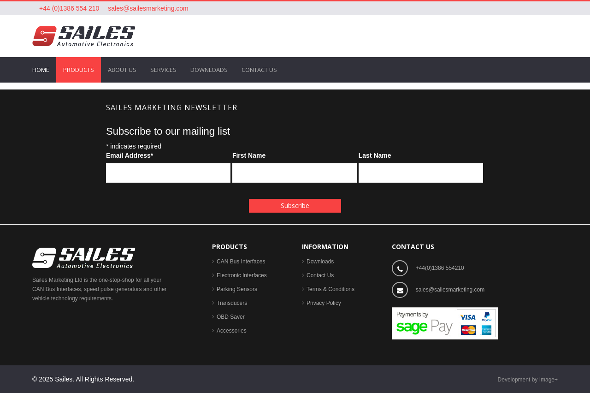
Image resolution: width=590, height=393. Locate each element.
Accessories (232, 331)
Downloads (320, 261)
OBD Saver (231, 317)
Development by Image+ (528, 379)
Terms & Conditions (330, 289)
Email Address (129, 155)
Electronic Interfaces (242, 275)
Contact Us (320, 275)
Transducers (232, 303)
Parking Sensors (237, 289)
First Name (249, 155)
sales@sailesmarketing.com (148, 8)
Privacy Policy (324, 303)
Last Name (375, 155)
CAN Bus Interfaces (241, 261)
